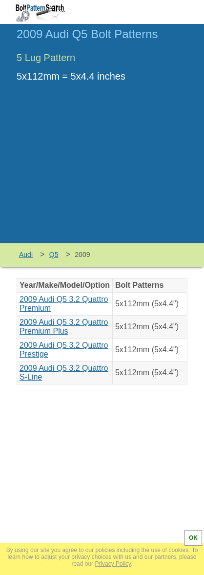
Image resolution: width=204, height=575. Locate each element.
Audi (26, 254)
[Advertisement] (102, 170)
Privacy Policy (113, 563)
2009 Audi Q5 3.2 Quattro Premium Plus (64, 326)
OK (193, 537)
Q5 (54, 254)
